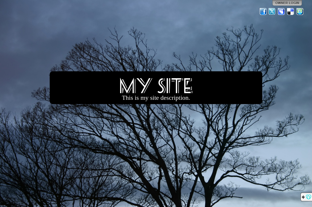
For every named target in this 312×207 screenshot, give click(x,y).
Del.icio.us (291, 11)
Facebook (263, 11)
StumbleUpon (300, 11)
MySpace (282, 11)
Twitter (272, 11)
